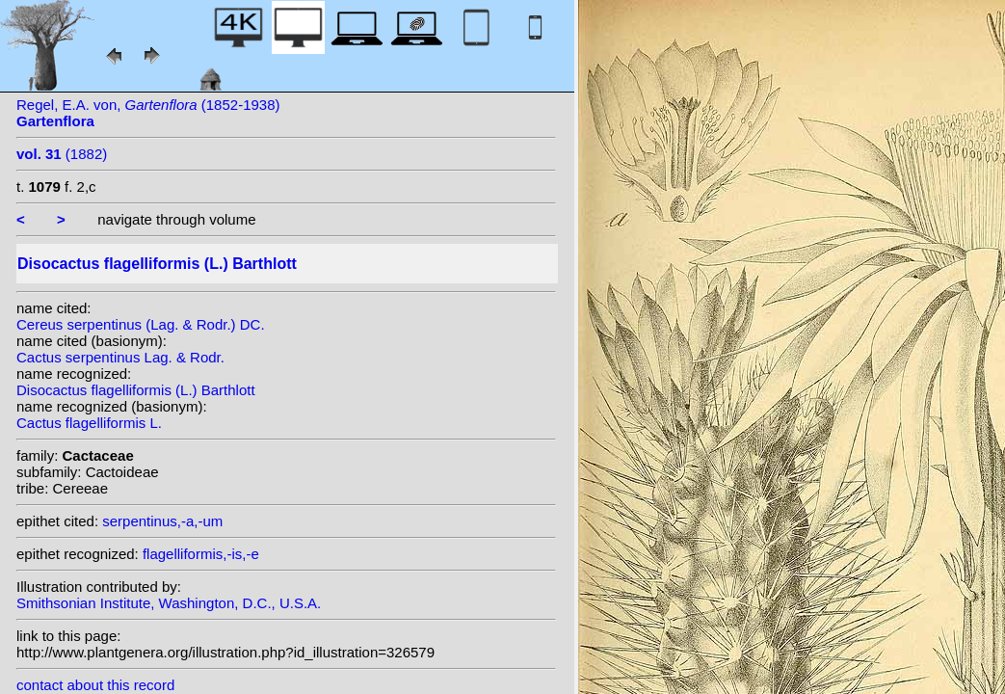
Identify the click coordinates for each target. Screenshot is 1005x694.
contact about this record (95, 685)
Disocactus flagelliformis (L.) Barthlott (135, 390)
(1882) (61, 154)
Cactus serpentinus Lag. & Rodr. (120, 357)
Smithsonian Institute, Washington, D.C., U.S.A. (168, 603)
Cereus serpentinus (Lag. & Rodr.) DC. (140, 324)
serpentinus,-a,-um (162, 521)
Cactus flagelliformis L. (89, 422)
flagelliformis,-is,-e (201, 554)
